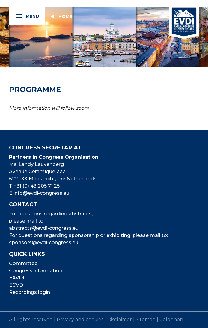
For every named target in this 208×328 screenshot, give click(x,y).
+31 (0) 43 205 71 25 (36, 186)
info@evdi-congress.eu (41, 193)
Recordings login (29, 292)
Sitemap (146, 319)
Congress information (35, 270)
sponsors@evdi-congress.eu (43, 242)
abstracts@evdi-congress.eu (44, 228)
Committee (23, 263)
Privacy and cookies (80, 319)
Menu (24, 16)
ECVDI (17, 285)
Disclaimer (119, 319)
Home (65, 16)
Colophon (171, 319)
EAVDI (16, 278)
